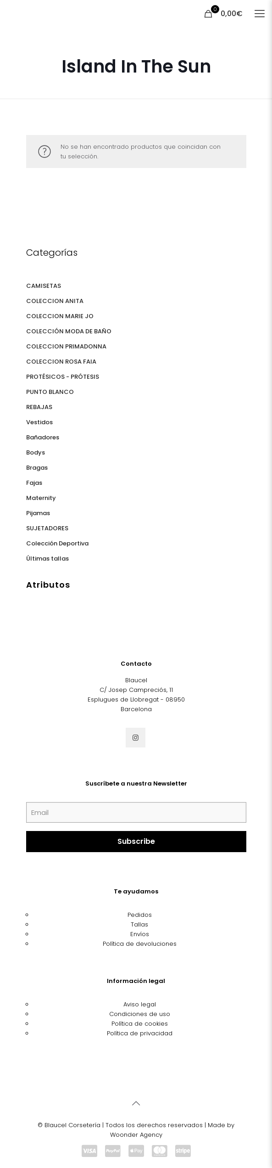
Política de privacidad (139, 1033)
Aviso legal (139, 1004)
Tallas (139, 924)
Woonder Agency (136, 1134)
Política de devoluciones (140, 943)
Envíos (139, 934)
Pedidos (140, 914)
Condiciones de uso (139, 1014)
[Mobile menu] (259, 14)
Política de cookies (139, 1023)
